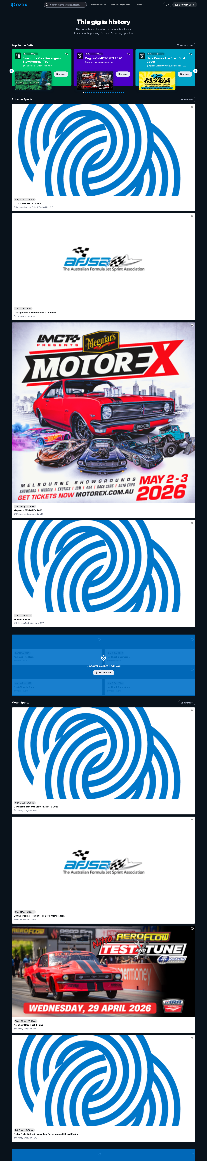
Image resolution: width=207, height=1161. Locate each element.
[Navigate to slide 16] (115, 93)
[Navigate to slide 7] (96, 93)
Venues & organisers (121, 5)
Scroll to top (103, 1140)
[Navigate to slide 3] (88, 93)
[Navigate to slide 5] (92, 93)
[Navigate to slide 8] (98, 93)
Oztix (140, 5)
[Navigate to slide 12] (107, 93)
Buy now (60, 74)
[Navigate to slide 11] (104, 93)
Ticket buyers (98, 5)
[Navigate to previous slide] (12, 71)
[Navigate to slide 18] (119, 93)
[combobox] (65, 4)
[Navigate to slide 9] (100, 93)
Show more (187, 99)
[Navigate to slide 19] (121, 93)
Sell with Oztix (186, 4)
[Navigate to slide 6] (94, 93)
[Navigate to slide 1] (83, 93)
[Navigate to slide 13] (109, 93)
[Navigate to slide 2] (85, 93)
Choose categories (103, 567)
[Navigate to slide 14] (111, 93)
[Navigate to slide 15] (113, 93)
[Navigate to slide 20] (124, 93)
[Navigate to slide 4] (90, 93)
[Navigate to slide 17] (117, 93)
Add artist (103, 327)
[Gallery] (103, 71)
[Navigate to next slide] (195, 71)
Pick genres (103, 759)
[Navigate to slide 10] (102, 93)
